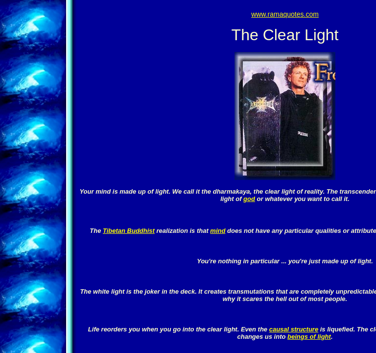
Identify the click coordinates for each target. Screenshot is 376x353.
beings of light (309, 336)
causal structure (293, 329)
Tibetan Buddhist (129, 230)
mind (217, 230)
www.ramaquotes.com (285, 14)
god (249, 198)
